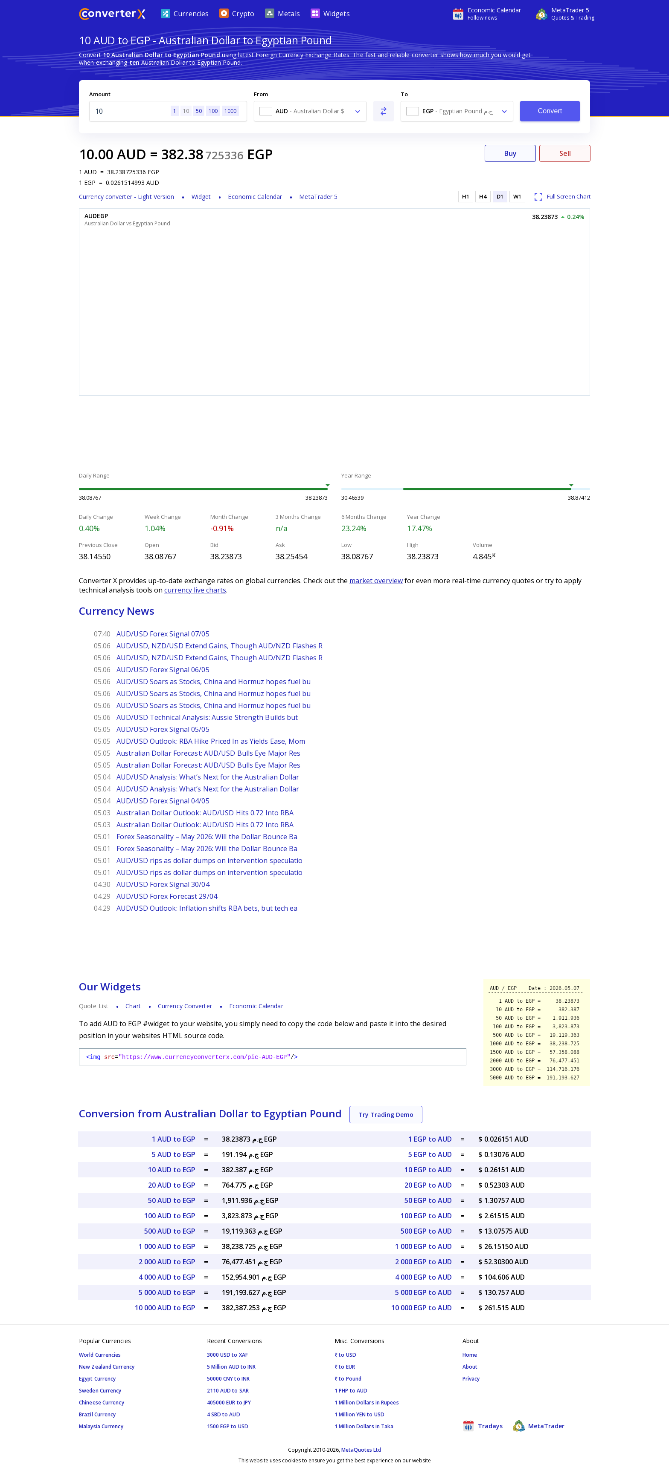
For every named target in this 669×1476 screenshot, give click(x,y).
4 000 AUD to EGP (167, 1277)
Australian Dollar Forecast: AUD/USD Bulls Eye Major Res (208, 753)
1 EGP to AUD (430, 1139)
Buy (510, 153)
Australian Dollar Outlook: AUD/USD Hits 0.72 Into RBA (205, 812)
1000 (230, 111)
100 (213, 111)
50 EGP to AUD (428, 1200)
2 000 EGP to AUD (423, 1261)
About (470, 1366)
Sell (565, 153)
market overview (376, 580)
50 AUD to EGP (171, 1200)
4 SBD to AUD (223, 1414)
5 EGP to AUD (430, 1154)
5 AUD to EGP (173, 1154)
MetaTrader (538, 1426)
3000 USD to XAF (227, 1354)
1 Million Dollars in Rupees (366, 1402)
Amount (100, 94)
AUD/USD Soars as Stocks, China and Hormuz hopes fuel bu (213, 681)
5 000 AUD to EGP (167, 1292)
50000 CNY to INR (228, 1378)
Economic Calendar (255, 197)
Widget (201, 197)
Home (469, 1354)
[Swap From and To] (383, 111)
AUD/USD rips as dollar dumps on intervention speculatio (209, 860)
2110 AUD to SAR (228, 1390)
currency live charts (195, 590)
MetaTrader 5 (318, 197)
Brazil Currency (97, 1414)
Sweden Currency (100, 1390)
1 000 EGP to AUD (423, 1246)
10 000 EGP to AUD (421, 1307)
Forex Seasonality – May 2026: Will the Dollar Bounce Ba (207, 836)
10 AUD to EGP (171, 1169)
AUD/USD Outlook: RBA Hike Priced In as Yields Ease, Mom (210, 741)
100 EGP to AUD (426, 1215)
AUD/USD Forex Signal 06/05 (162, 669)
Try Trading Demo (385, 1115)
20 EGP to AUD (428, 1185)
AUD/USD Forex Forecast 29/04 (166, 896)
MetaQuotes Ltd (361, 1449)
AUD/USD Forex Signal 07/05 (162, 634)
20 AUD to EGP (171, 1185)
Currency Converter (185, 1006)
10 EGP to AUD (428, 1169)
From (261, 94)
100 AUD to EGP (169, 1215)
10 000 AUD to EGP (165, 1307)
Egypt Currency (97, 1378)
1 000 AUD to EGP (167, 1246)
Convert (550, 111)
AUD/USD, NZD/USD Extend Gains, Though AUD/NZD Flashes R (219, 645)
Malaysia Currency (101, 1426)
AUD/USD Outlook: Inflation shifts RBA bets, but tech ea (207, 908)
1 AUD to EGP (173, 1139)
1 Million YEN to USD (359, 1414)
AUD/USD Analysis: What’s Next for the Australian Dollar (208, 777)
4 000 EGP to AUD (423, 1277)
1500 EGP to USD (228, 1426)
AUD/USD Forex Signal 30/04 (162, 884)
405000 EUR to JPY (229, 1402)
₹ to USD (345, 1354)
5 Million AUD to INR (231, 1366)
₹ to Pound (347, 1378)
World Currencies (100, 1354)
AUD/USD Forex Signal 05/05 (162, 729)
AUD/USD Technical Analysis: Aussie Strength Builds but (207, 717)
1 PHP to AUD (350, 1390)
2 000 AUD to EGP (167, 1261)
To (404, 94)
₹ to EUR (344, 1366)
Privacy (471, 1378)
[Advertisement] (334, 435)
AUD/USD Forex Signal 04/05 (162, 801)
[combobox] (310, 111)
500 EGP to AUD (426, 1231)
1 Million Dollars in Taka (364, 1426)
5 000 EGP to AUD (423, 1292)
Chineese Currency (101, 1402)
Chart (133, 1006)
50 (199, 111)
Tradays (482, 1426)
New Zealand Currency (106, 1366)
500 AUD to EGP (169, 1231)
